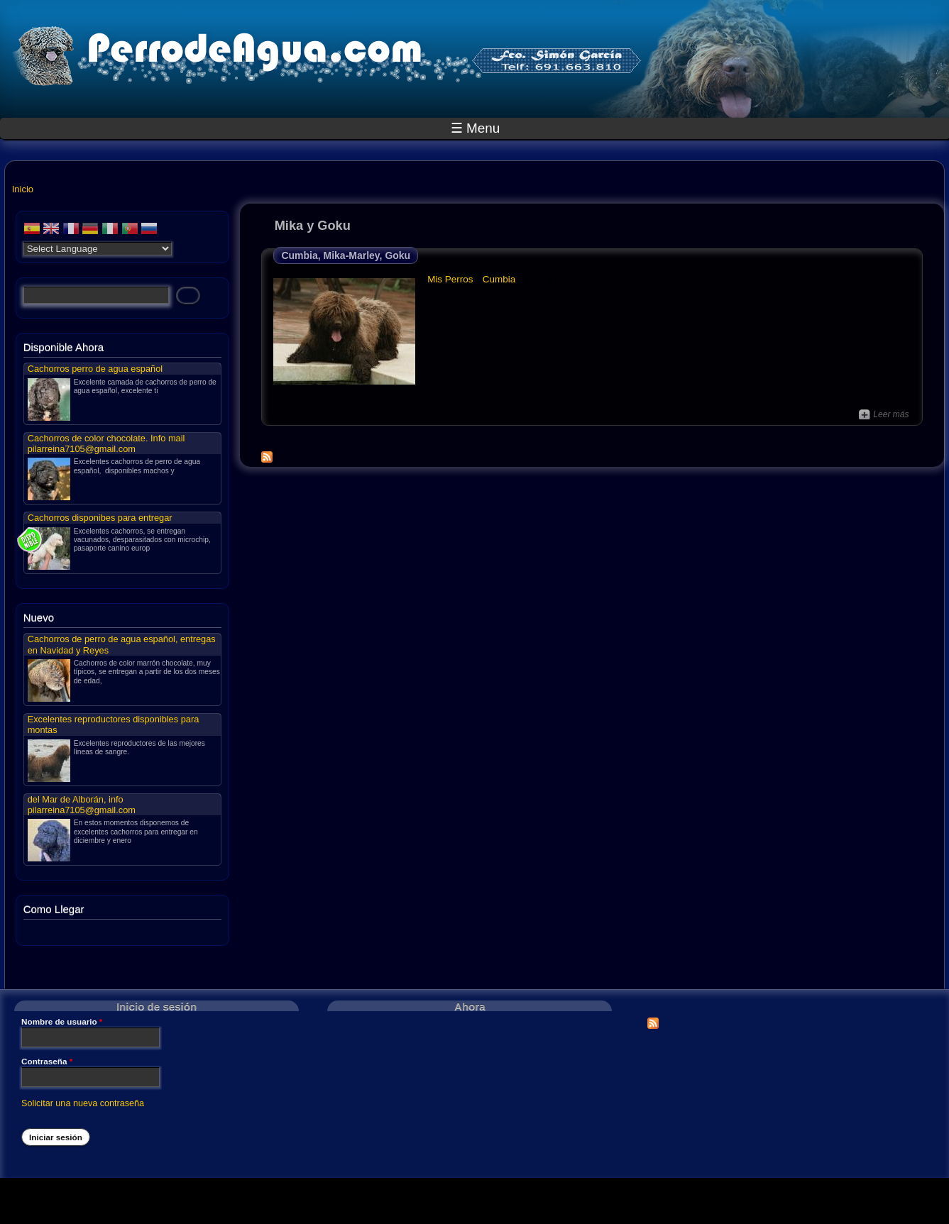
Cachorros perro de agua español (95, 368)
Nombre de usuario (61, 1022)
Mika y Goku (551, 279)
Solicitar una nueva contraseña (82, 1103)
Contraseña (46, 1061)
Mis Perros (450, 279)
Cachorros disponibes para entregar (100, 517)
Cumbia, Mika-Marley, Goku (345, 255)
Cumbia (499, 279)
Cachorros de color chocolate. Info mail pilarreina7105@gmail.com (106, 443)
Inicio (22, 189)
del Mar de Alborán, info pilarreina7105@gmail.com (82, 804)
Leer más (884, 414)
